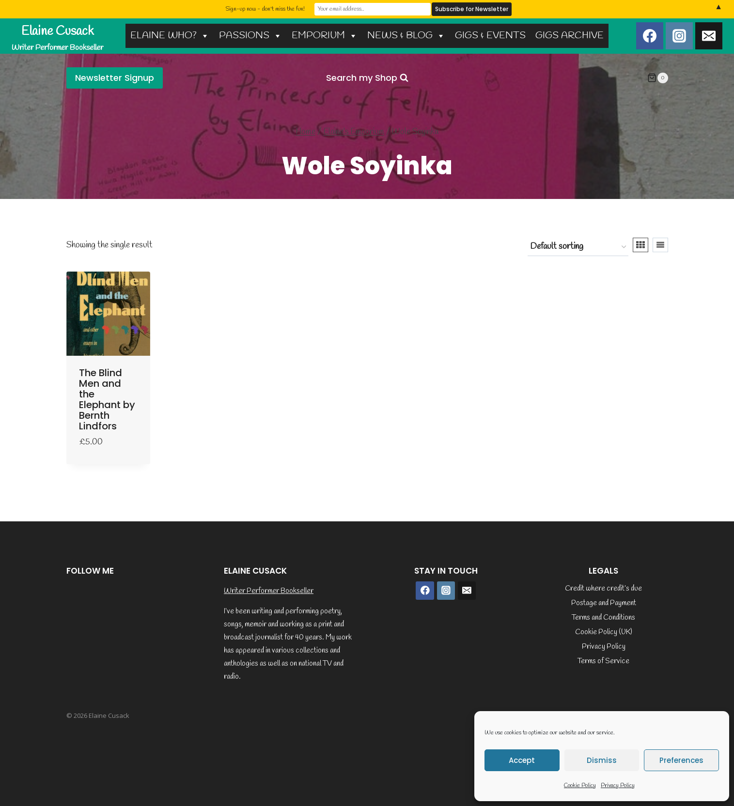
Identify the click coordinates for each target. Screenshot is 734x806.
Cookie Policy (580, 786)
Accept (522, 760)
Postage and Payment (603, 603)
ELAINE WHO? (169, 35)
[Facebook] (649, 35)
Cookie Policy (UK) (603, 632)
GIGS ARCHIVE (569, 35)
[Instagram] (679, 35)
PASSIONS (250, 35)
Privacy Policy (618, 786)
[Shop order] (578, 247)
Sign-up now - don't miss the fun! (265, 9)
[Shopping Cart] (657, 78)
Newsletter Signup (114, 78)
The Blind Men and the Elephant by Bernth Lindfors (107, 399)
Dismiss (602, 760)
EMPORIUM (325, 35)
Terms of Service (603, 661)
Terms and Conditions (603, 618)
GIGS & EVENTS (490, 35)
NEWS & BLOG (406, 35)
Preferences (681, 760)
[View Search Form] (367, 78)
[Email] (708, 35)
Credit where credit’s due (603, 588)
